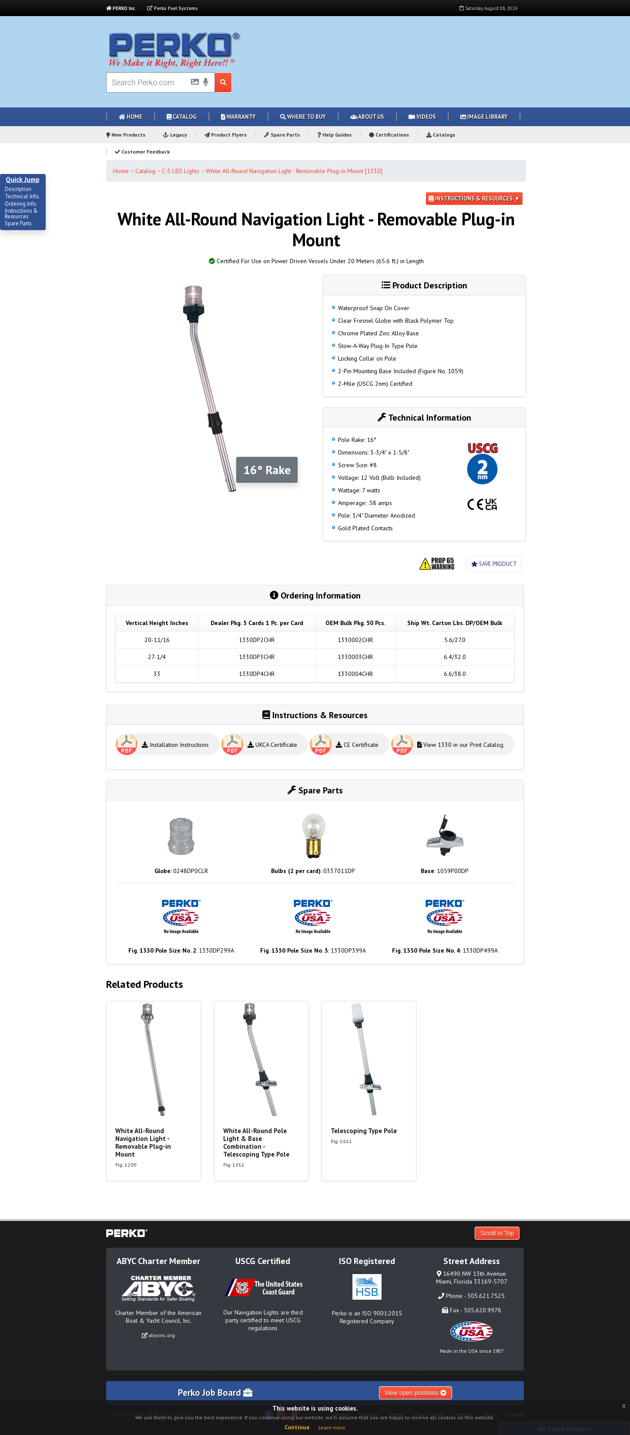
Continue (297, 1427)
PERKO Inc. (121, 8)
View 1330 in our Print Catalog (460, 745)
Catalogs (440, 134)
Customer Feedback (142, 151)
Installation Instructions (175, 745)
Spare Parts (282, 134)
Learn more (331, 1427)
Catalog (182, 116)
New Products (125, 134)
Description (18, 189)
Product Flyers (225, 134)
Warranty (238, 116)
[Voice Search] (206, 82)
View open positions (415, 1392)
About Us (367, 116)
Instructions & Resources (21, 214)
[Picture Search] (192, 83)
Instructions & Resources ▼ (474, 198)
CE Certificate (357, 745)
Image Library (484, 116)
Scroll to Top (497, 1233)
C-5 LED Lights (180, 171)
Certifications (389, 134)
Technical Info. (22, 197)
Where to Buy (303, 116)
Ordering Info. (21, 204)
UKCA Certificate (272, 745)
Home (130, 116)
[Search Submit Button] (223, 82)
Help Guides (334, 134)
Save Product (494, 564)
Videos (422, 116)
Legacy (175, 134)
